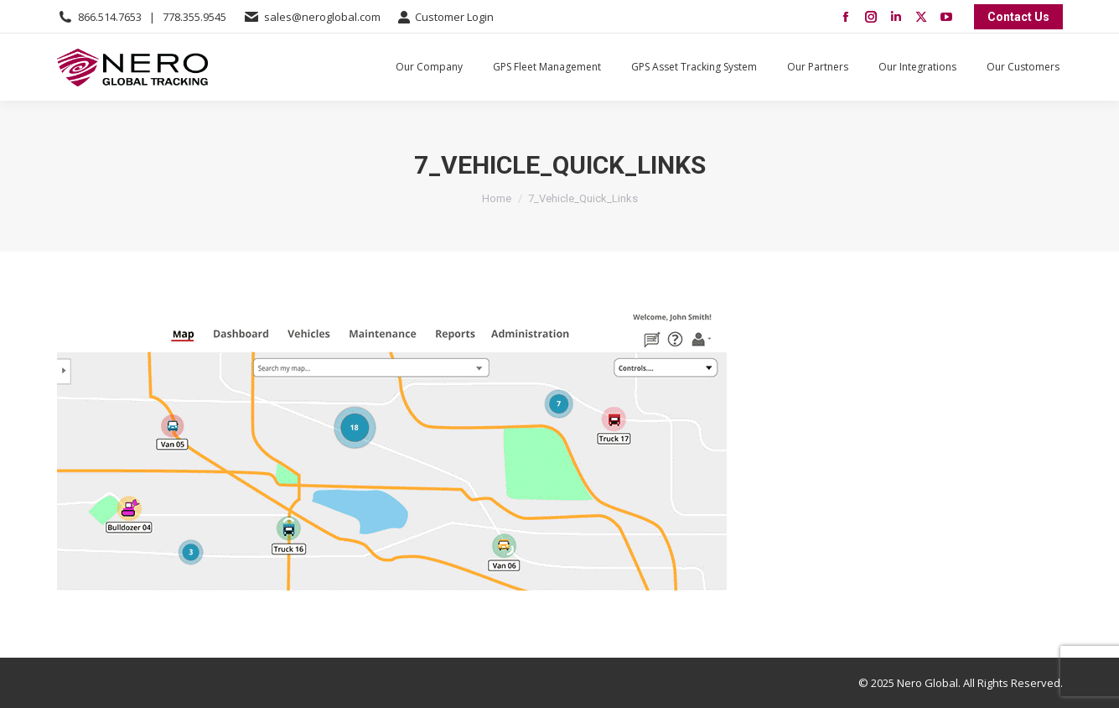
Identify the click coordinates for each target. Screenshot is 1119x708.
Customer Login (445, 17)
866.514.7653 (110, 16)
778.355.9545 (194, 16)
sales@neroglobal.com (322, 16)
